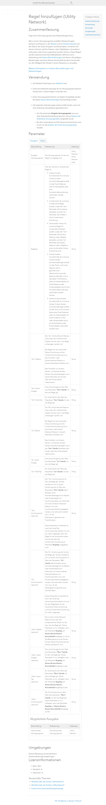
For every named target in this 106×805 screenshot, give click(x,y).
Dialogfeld (34, 141)
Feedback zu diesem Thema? (69, 801)
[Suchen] (71, 3)
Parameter (89, 28)
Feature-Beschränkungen (52, 57)
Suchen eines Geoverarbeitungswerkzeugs (47, 788)
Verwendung (90, 24)
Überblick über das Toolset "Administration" (47, 782)
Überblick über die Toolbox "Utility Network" (48, 785)
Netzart (54, 44)
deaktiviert (59, 83)
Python (42, 141)
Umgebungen (90, 31)
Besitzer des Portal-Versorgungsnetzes (62, 125)
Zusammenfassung (92, 21)
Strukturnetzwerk (70, 44)
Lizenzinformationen (92, 35)
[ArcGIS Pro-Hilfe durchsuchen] (51, 3)
